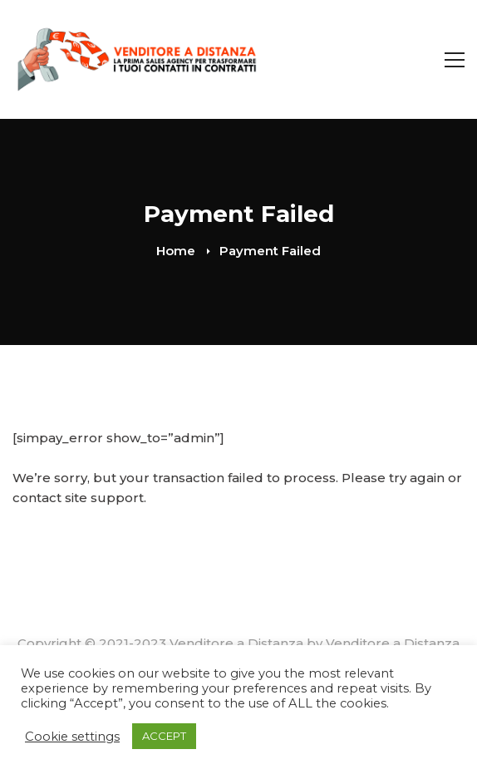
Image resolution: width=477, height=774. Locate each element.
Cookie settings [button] (72, 736)
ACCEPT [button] (164, 735)
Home (175, 251)
